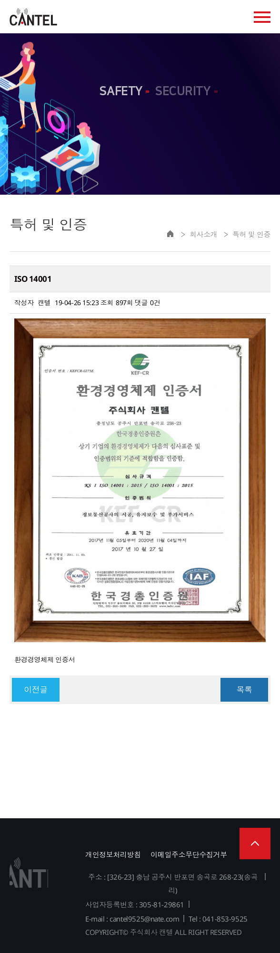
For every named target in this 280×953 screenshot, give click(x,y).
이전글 (36, 689)
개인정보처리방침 (113, 854)
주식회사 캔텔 (33, 16)
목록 (244, 689)
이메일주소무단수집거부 (188, 854)
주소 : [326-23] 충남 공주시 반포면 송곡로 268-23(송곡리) (173, 883)
